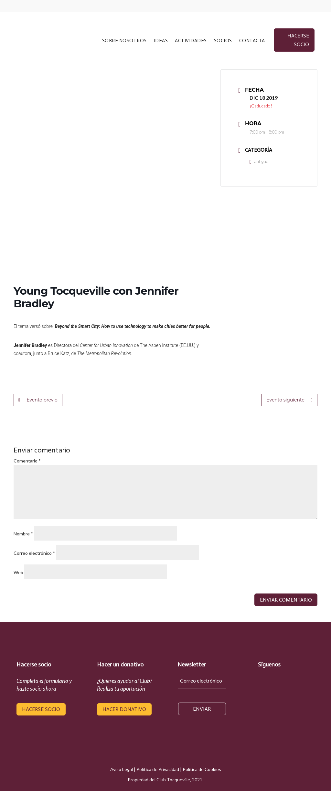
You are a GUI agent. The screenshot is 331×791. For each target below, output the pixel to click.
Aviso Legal (121, 769)
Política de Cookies (202, 769)
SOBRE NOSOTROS (124, 41)
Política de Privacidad (157, 769)
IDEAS (161, 41)
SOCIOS (223, 41)
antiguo (259, 161)
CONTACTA (252, 41)
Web (18, 572)
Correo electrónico (34, 553)
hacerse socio (298, 40)
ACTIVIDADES (191, 41)
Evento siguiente (289, 400)
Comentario (27, 460)
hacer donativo (124, 709)
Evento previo (38, 400)
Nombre (23, 533)
